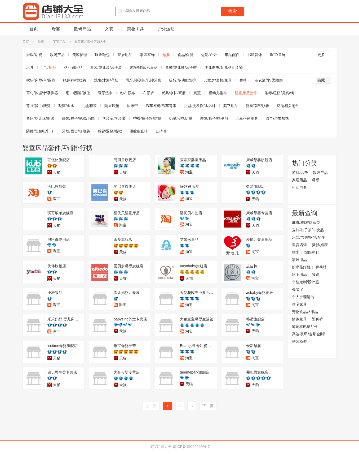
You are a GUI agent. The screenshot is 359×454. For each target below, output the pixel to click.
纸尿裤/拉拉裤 (74, 80)
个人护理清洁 (303, 297)
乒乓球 (321, 267)
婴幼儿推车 (218, 93)
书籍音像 (254, 55)
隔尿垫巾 (105, 93)
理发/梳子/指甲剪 (214, 118)
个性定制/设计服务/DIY (305, 286)
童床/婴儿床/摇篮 (40, 118)
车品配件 (232, 55)
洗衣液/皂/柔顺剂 (269, 80)
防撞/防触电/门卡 (40, 131)
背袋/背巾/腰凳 (38, 106)
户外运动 (166, 29)
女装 (109, 29)
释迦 (315, 274)
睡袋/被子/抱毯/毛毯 (78, 118)
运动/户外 (209, 55)
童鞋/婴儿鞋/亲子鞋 (181, 67)
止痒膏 (161, 131)
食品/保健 (185, 55)
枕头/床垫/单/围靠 (40, 80)
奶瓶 (197, 93)
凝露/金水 (66, 106)
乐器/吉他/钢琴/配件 (308, 237)
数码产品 (82, 29)
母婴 (56, 29)
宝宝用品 (59, 42)
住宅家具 (299, 304)
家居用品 (124, 55)
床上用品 (299, 274)
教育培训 (299, 245)
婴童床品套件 (246, 93)
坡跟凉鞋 (311, 252)
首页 (33, 29)
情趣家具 (299, 319)
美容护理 (79, 55)
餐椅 (243, 80)
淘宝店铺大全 (160, 446)
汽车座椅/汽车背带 (161, 106)
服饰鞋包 (102, 55)
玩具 (30, 67)
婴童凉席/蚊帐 (257, 106)
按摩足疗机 (301, 267)
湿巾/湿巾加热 (277, 118)
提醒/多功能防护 (182, 80)
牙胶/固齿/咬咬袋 (76, 131)
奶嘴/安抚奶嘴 (180, 118)
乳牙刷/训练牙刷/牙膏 (143, 80)
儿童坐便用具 (247, 118)
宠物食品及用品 (305, 312)
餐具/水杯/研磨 (174, 93)
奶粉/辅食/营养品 (144, 67)
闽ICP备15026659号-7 (191, 446)
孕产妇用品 (73, 67)
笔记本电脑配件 (305, 326)
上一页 (151, 406)
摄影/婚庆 (320, 245)
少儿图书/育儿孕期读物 (224, 67)
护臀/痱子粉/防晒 (147, 118)
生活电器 (299, 187)
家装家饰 (147, 55)
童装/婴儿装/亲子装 (106, 67)
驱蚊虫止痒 (139, 131)
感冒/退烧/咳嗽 (110, 131)
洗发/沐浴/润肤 (106, 80)
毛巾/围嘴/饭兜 (78, 93)
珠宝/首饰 (278, 55)
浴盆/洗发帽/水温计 (200, 106)
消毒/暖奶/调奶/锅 (279, 93)
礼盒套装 (89, 106)
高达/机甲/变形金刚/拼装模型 (308, 338)
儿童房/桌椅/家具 (218, 80)
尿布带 (132, 106)
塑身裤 (317, 319)
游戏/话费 (34, 55)
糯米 (295, 252)
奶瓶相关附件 (288, 106)
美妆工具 (135, 29)
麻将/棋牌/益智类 (306, 222)
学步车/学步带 (114, 118)
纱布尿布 (127, 93)
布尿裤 (148, 93)
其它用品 (230, 106)
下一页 (208, 406)
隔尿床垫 (111, 106)
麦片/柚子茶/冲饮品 (308, 230)
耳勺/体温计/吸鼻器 (42, 93)
